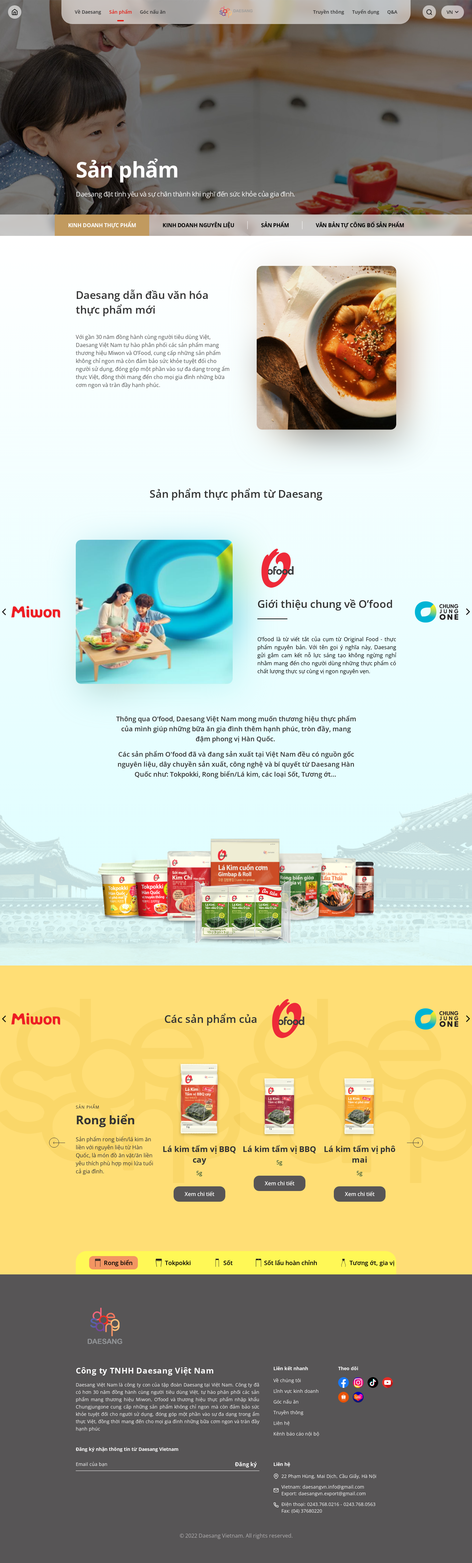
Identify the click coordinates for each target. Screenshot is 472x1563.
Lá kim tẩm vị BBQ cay (199, 1154)
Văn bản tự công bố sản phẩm (360, 225)
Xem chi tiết (199, 1194)
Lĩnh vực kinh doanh (296, 1391)
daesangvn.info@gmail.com (333, 1487)
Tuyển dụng (365, 12)
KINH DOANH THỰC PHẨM (102, 225)
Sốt (223, 1263)
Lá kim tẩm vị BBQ (279, 1149)
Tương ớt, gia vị (367, 1263)
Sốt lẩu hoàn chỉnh (286, 1263)
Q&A (392, 12)
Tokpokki (173, 1263)
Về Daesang (88, 12)
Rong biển (113, 1263)
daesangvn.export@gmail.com (332, 1493)
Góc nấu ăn (153, 12)
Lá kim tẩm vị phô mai (360, 1154)
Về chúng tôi (287, 1380)
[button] (57, 1143)
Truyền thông (328, 12)
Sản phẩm (120, 12)
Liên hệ (281, 1423)
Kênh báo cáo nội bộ (296, 1434)
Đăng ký (246, 1464)
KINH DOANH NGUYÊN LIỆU (198, 225)
